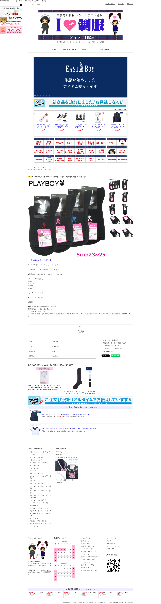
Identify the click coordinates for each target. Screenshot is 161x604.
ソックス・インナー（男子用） (39, 503)
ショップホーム (86, 538)
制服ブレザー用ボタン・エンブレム (40, 511)
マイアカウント (110, 4)
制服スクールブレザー (36, 460)
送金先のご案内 (86, 567)
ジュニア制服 (34, 518)
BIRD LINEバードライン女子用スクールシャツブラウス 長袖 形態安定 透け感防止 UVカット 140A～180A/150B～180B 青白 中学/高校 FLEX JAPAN (44, 387)
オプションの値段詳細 (110, 340)
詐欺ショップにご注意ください (90, 557)
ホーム (54, 49)
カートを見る (111, 543)
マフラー (32, 454)
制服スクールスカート (36, 473)
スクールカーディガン (36, 457)
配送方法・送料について (88, 546)
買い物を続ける (108, 351)
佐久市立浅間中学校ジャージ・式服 (40, 523)
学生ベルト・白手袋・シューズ (39, 508)
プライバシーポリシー (113, 546)
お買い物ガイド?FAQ (87, 565)
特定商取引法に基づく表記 (89, 570)
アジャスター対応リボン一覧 (66, 468)
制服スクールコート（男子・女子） (40, 452)
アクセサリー (59, 452)
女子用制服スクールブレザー (38, 462)
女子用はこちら (46, 169)
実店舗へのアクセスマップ (89, 551)
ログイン (121, 4)
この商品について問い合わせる (113, 348)
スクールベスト (34, 468)
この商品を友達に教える (111, 346)
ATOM (112, 549)
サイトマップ (85, 554)
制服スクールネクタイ (36, 483)
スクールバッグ (34, 505)
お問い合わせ (104, 49)
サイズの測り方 (86, 562)
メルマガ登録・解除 (87, 549)
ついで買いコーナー (36, 526)
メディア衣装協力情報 (88, 559)
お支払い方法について (88, 543)
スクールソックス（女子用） (42, 167)
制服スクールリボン (36, 481)
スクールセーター (35, 465)
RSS (108, 549)
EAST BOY (58, 482)
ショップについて (88, 49)
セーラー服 (33, 471)
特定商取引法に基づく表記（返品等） (115, 343)
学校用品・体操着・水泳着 (38, 521)
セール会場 (37, 169)
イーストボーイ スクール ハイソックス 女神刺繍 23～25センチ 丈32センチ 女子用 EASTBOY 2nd (80, 392)
